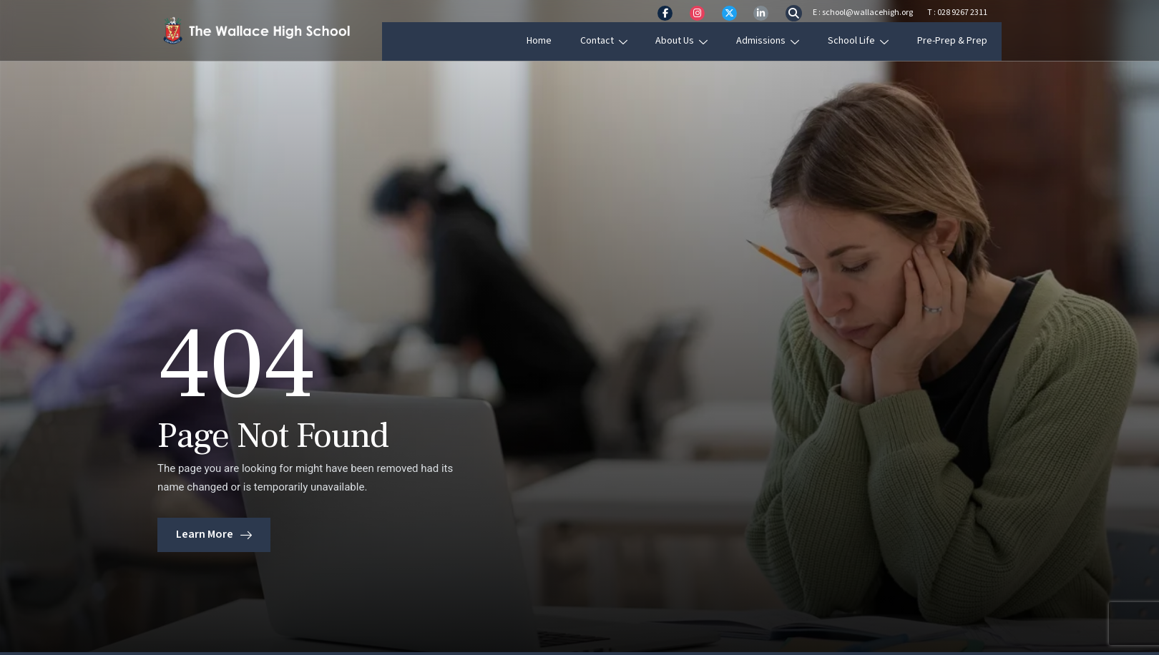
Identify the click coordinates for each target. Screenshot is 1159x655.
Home (556, 40)
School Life (873, 40)
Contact (620, 40)
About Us (698, 40)
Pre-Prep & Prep (966, 40)
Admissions (783, 40)
